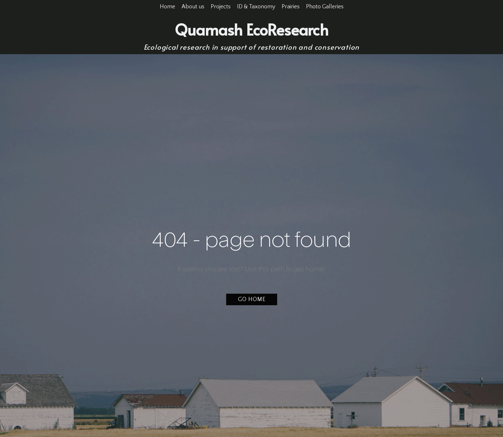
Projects (221, 7)
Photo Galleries (325, 7)
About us (193, 7)
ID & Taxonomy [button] (256, 7)
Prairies (291, 7)
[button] (251, 299)
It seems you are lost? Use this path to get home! (252, 269)
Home (167, 7)
